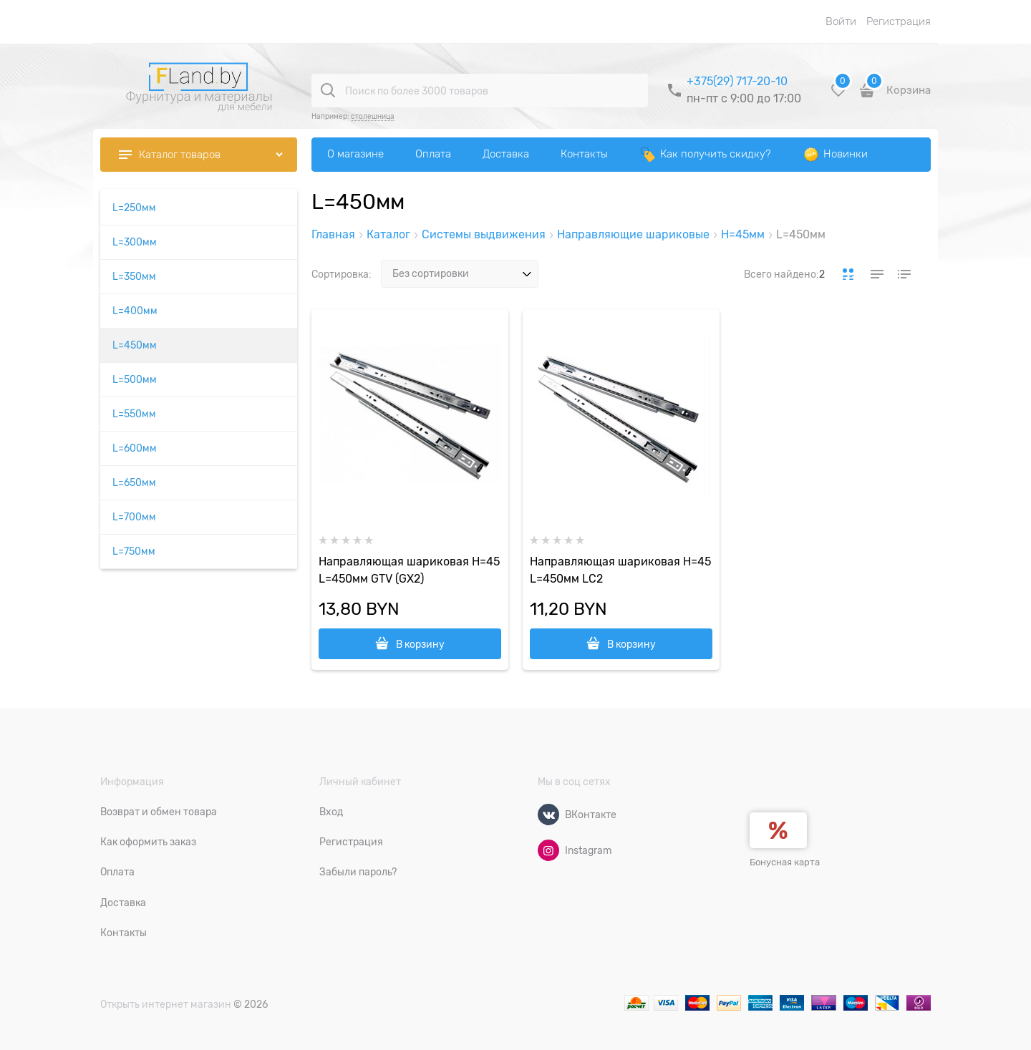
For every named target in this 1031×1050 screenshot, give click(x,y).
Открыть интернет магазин (165, 1004)
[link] (848, 274)
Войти (841, 21)
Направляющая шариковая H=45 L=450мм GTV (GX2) (409, 570)
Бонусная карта (785, 862)
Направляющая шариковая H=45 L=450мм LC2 (620, 570)
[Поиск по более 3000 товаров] (327, 90)
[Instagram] (548, 850)
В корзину (420, 644)
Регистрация (898, 21)
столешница (373, 116)
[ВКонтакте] (548, 814)
